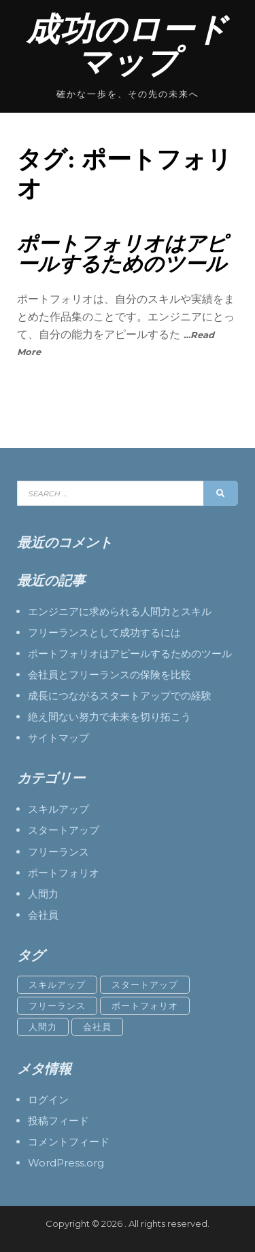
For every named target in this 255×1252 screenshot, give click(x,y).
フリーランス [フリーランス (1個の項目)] (57, 1005)
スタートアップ (63, 830)
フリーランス (58, 851)
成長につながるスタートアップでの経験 (119, 695)
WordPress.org (66, 1162)
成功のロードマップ (127, 46)
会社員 (43, 914)
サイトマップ (58, 737)
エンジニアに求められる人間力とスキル (119, 611)
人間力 (43, 893)
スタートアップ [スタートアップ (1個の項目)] (145, 984)
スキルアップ (58, 809)
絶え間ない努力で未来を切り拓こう (109, 716)
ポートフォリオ (63, 872)
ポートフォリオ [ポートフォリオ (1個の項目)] (145, 1005)
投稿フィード (58, 1120)
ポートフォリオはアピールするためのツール (122, 253)
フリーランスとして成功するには (104, 632)
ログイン (48, 1099)
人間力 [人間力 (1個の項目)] (43, 1026)
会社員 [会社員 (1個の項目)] (97, 1026)
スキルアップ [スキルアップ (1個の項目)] (57, 984)
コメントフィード (68, 1141)
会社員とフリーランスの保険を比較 (109, 674)
